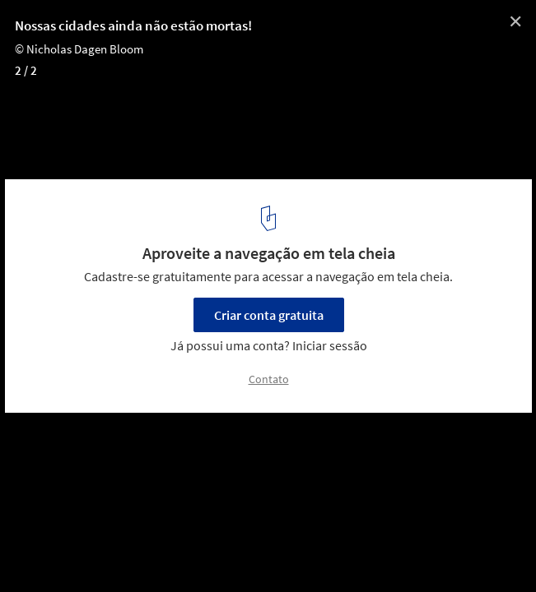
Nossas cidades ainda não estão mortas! (133, 25)
